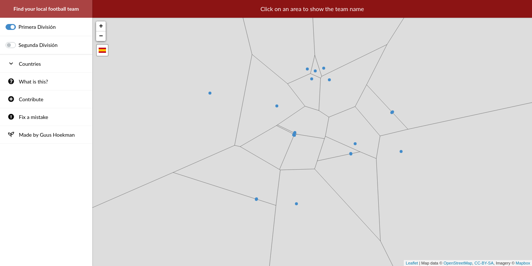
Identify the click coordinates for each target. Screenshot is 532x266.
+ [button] (101, 26)
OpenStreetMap (457, 263)
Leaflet (412, 263)
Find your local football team (46, 9)
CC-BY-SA (484, 263)
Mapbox (523, 263)
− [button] (101, 36)
